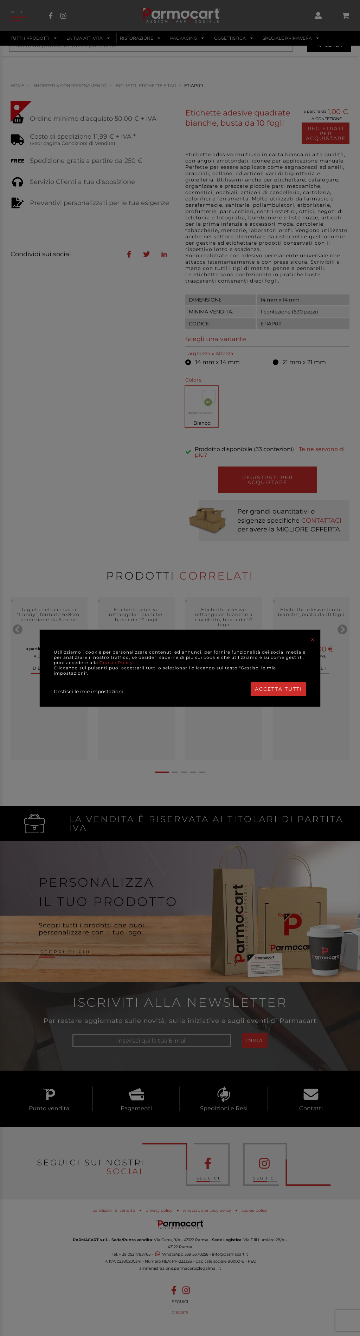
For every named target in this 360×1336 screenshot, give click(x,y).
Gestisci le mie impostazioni (88, 691)
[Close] (312, 639)
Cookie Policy (116, 662)
